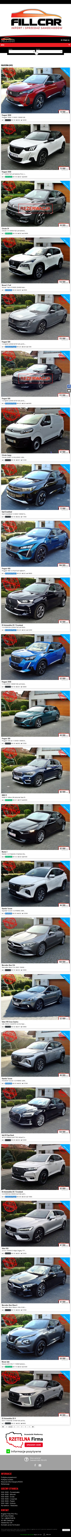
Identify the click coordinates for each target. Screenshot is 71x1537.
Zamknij (66, 1530)
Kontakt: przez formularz (10, 1525)
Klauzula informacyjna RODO (12, 1482)
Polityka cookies (7, 1479)
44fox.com (47, 1534)
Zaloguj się (65, 40)
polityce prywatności (21, 1530)
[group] (35, 19)
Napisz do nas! (31, 1534)
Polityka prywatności (9, 1477)
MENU (2, 45)
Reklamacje (5, 1484)
